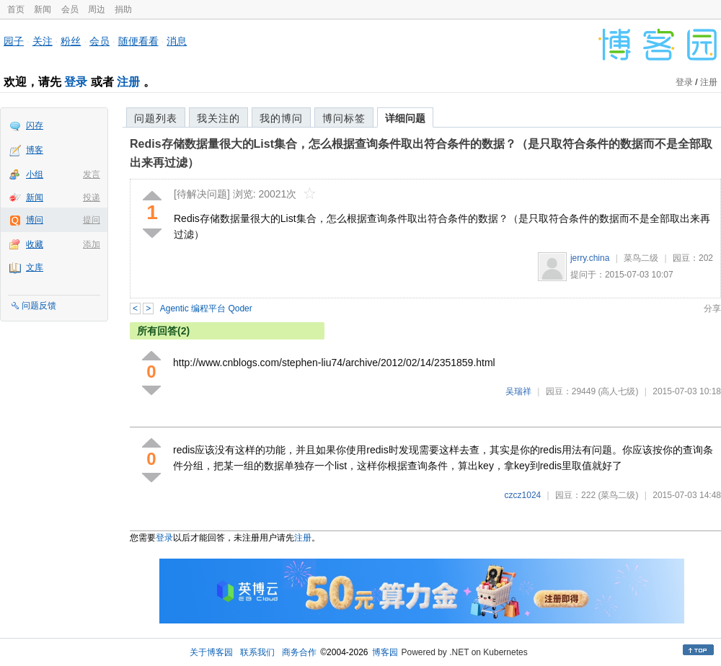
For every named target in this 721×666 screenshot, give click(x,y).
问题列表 (155, 118)
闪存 (34, 125)
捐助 (123, 9)
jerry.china (589, 258)
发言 (91, 174)
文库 (34, 267)
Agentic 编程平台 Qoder (206, 308)
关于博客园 (211, 652)
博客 (34, 150)
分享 (712, 308)
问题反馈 (39, 306)
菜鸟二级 (641, 258)
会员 (70, 9)
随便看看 (138, 41)
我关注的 (218, 118)
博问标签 (344, 118)
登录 (75, 82)
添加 (91, 244)
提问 (91, 220)
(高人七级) (618, 391)
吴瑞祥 (518, 391)
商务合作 (299, 652)
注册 (128, 82)
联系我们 (257, 652)
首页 (16, 9)
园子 (14, 41)
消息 (177, 41)
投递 (91, 197)
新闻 (42, 9)
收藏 (34, 244)
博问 (34, 220)
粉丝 (71, 41)
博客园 (385, 652)
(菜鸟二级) (618, 495)
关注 (42, 41)
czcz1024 (523, 495)
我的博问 (281, 118)
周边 (96, 9)
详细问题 (405, 118)
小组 (34, 174)
